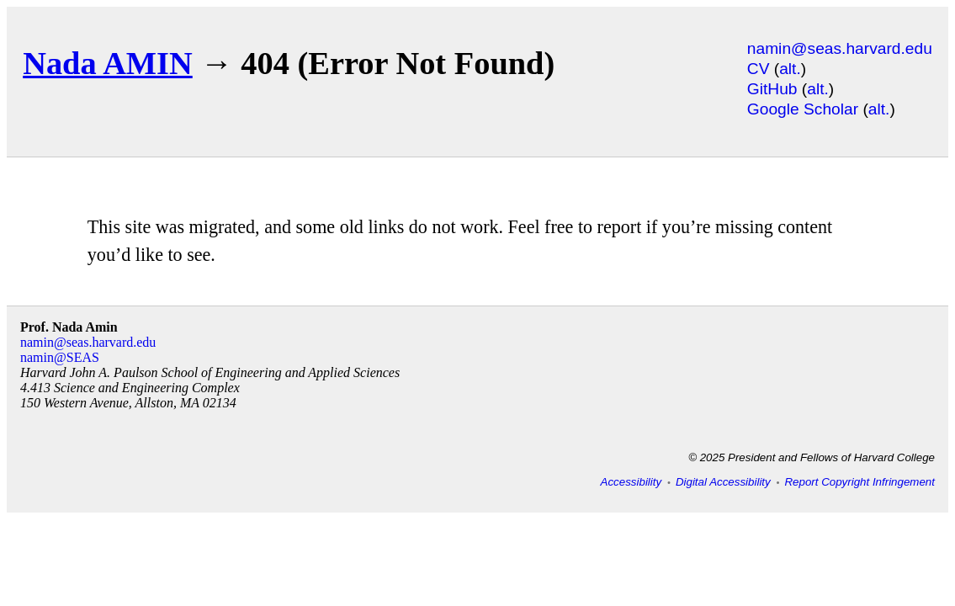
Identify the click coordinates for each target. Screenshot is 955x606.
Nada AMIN (108, 63)
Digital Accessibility (723, 482)
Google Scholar (802, 109)
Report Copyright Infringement (859, 482)
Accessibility (631, 482)
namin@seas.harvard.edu (839, 48)
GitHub (772, 89)
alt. (790, 68)
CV (758, 68)
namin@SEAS (59, 357)
